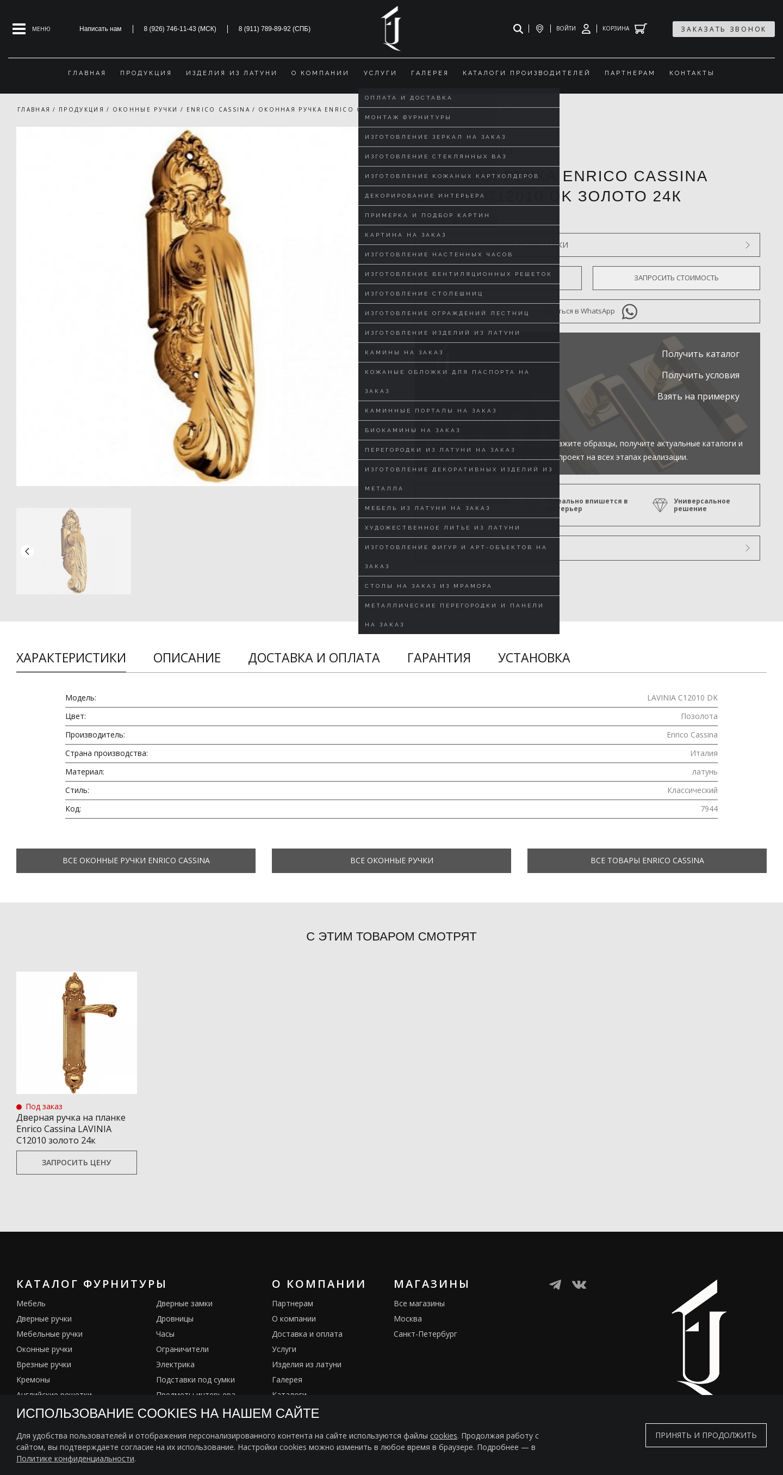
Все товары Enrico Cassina (647, 860)
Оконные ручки (44, 1363)
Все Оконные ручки (391, 860)
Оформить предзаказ (498, 277)
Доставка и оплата (314, 657)
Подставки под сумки (195, 1393)
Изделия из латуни (306, 1378)
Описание (187, 657)
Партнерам (292, 1317)
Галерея (287, 1393)
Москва (408, 1333)
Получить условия (700, 375)
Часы (165, 1348)
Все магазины (419, 1317)
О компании (294, 1333)
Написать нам (100, 29)
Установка (534, 657)
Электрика (175, 1378)
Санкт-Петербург (425, 1348)
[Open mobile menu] (31, 29)
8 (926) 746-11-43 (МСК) (180, 29)
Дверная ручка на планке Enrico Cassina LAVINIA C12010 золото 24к (70, 1134)
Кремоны (33, 1393)
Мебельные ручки (49, 1348)
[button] (371, 551)
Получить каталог (700, 354)
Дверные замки (184, 1317)
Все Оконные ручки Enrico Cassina (136, 860)
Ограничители (182, 1363)
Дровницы (175, 1333)
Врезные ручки (43, 1378)
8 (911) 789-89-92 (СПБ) (275, 29)
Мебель (31, 1317)
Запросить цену (76, 1176)
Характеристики (71, 657)
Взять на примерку (698, 396)
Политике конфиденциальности (75, 1458)
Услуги (284, 1363)
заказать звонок (724, 29)
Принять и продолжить (706, 1435)
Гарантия (439, 657)
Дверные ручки (44, 1333)
